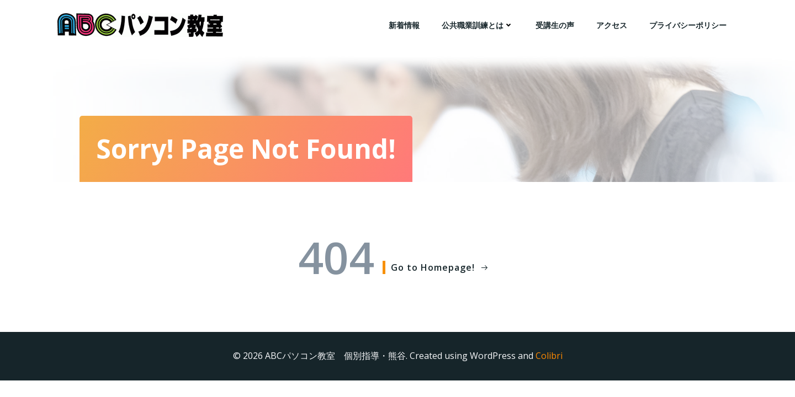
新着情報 (404, 25)
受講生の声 (555, 25)
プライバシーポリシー (688, 25)
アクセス (611, 25)
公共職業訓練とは (477, 25)
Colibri (549, 356)
